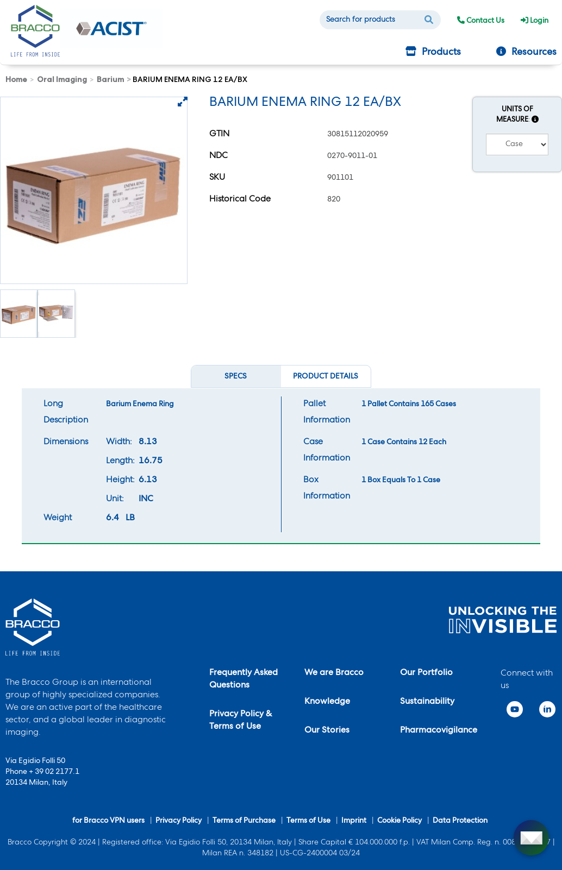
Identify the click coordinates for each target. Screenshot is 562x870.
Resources (526, 52)
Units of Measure (517, 115)
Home (16, 79)
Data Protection (460, 821)
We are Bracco (334, 673)
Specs (240, 378)
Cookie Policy (399, 821)
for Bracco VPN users (108, 821)
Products (433, 52)
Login (534, 21)
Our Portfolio (426, 673)
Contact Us (480, 21)
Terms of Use (308, 821)
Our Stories (326, 731)
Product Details (325, 377)
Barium (110, 79)
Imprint (353, 821)
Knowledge (327, 702)
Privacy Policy (178, 821)
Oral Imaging (62, 79)
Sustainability (427, 702)
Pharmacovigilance (438, 731)
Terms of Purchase (244, 821)
